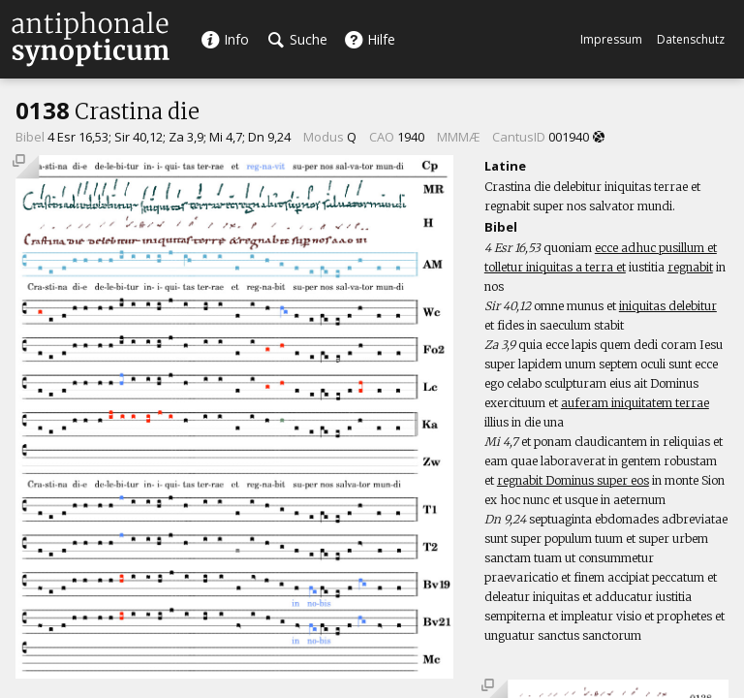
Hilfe (369, 39)
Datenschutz (691, 39)
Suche (297, 39)
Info (225, 39)
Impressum (611, 39)
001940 (568, 136)
